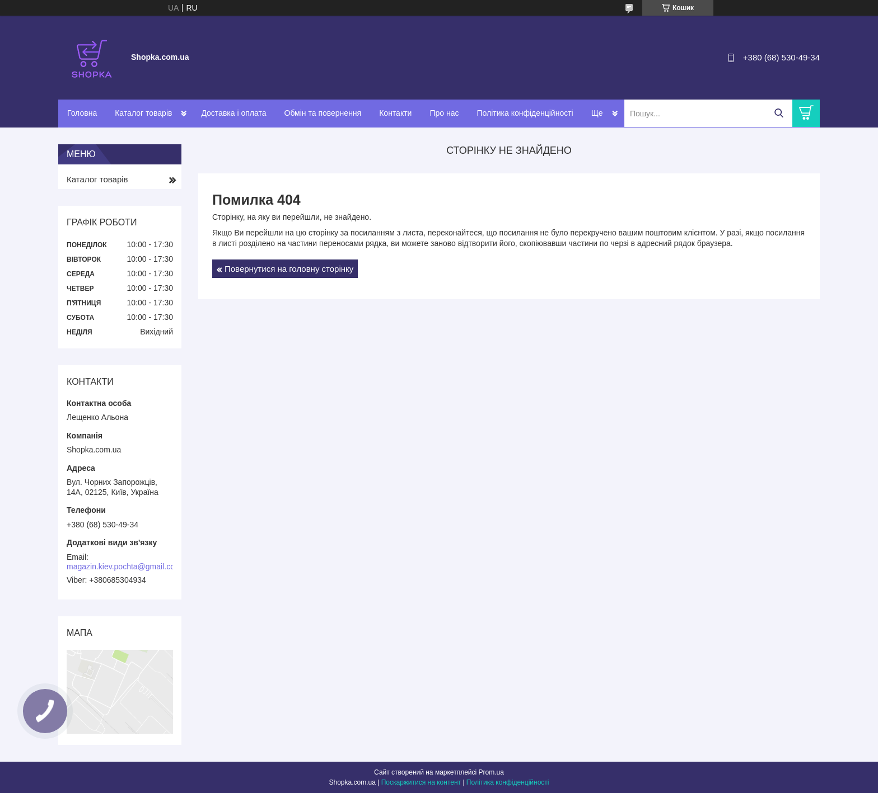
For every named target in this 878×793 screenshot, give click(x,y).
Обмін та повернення (323, 112)
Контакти (395, 112)
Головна (82, 112)
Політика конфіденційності (525, 112)
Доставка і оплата (233, 112)
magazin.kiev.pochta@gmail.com (124, 566)
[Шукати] (778, 113)
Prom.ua (491, 772)
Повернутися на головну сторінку (289, 268)
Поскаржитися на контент (421, 782)
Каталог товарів (143, 112)
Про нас (444, 112)
